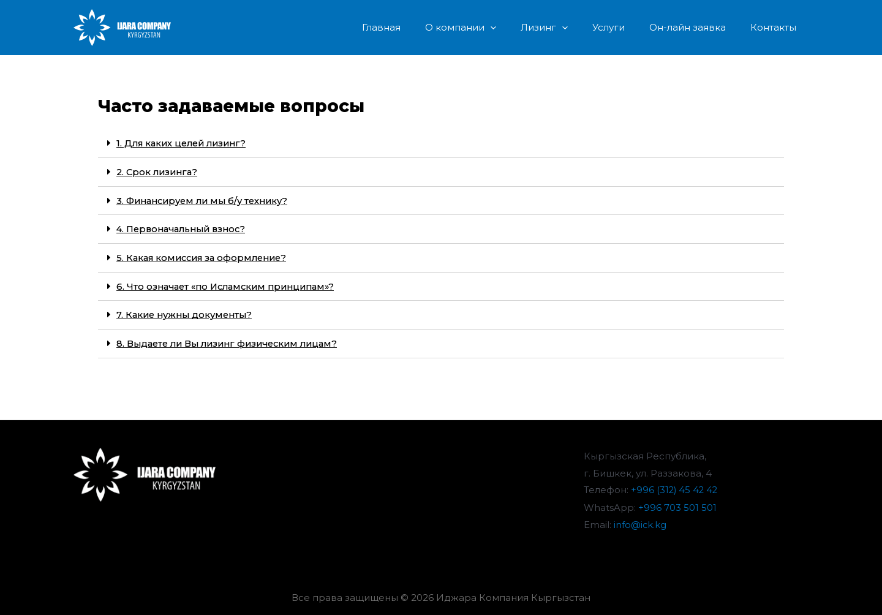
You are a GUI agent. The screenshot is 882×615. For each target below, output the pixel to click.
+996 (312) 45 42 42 (675, 486)
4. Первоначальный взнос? (185, 227)
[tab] (441, 143)
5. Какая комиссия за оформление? (206, 256)
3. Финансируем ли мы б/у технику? (207, 199)
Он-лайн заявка (696, 27)
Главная (415, 27)
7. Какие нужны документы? (187, 312)
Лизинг (565, 27)
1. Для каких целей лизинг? (185, 143)
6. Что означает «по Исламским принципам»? (231, 284)
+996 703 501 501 (677, 504)
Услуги (624, 27)
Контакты (776, 27)
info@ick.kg (640, 521)
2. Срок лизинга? (159, 171)
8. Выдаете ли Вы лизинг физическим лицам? (232, 340)
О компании (488, 27)
